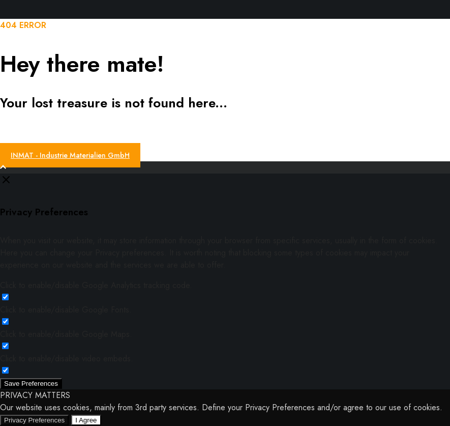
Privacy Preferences (34, 420)
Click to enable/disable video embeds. (66, 358)
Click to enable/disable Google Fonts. (66, 310)
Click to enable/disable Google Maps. (66, 334)
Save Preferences (31, 383)
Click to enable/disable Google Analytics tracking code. (96, 285)
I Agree (86, 420)
